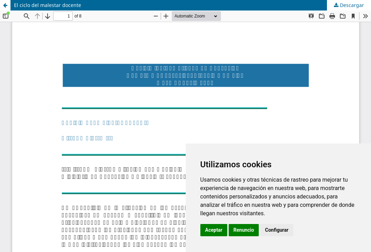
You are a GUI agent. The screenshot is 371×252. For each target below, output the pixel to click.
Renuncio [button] (244, 230)
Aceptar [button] (214, 230)
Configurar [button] (276, 230)
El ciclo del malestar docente (47, 5)
